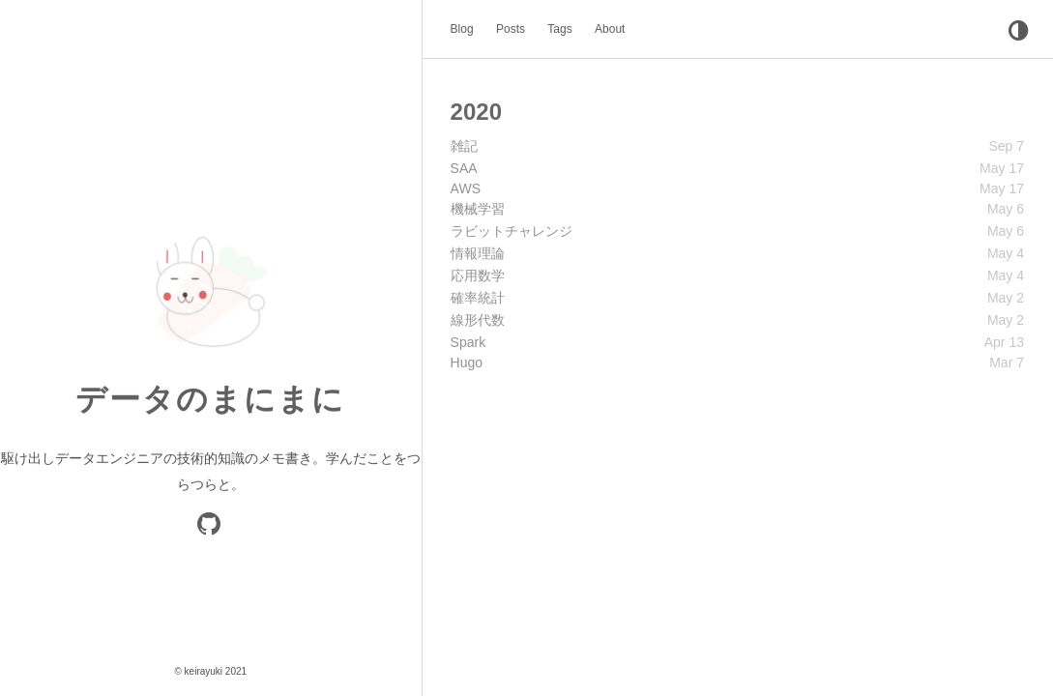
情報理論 (478, 252)
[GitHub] (210, 528)
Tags (559, 29)
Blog (462, 29)
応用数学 (478, 274)
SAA (464, 167)
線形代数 (478, 319)
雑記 (464, 145)
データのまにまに (210, 399)
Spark (468, 341)
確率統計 (478, 296)
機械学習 (478, 208)
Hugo (467, 361)
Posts (510, 29)
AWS (466, 187)
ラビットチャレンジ (511, 230)
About (610, 29)
